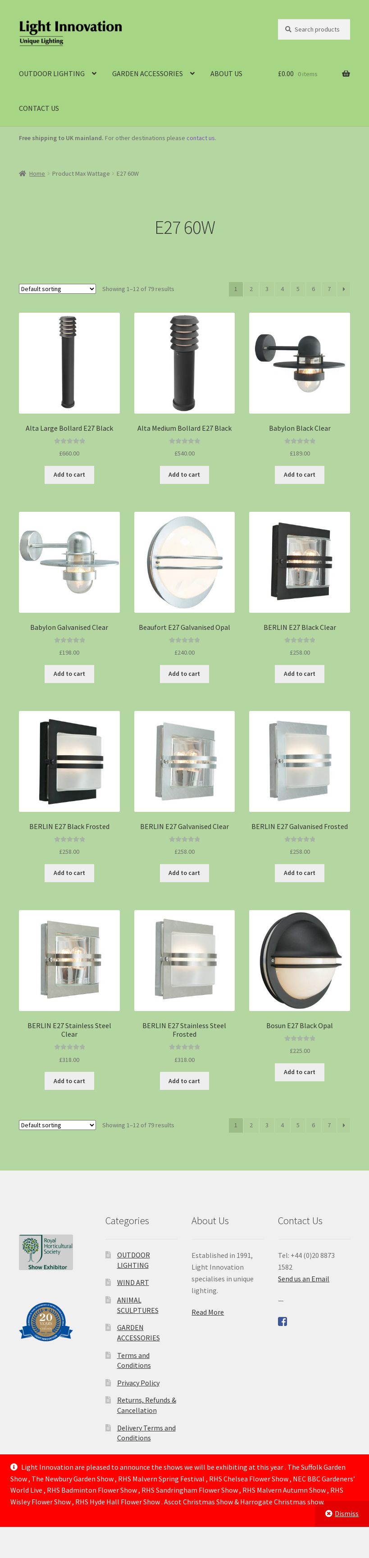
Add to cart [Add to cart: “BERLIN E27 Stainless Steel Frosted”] (184, 1081)
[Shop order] (57, 289)
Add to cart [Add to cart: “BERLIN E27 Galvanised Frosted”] (299, 873)
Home (37, 173)
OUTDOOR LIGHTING (52, 73)
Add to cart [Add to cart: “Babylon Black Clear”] (299, 474)
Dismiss (347, 1513)
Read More (207, 1312)
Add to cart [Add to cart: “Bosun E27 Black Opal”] (299, 1072)
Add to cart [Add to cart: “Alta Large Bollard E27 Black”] (69, 474)
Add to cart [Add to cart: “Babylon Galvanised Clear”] (69, 674)
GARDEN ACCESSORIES (147, 73)
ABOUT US (226, 73)
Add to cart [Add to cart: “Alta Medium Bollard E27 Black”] (184, 474)
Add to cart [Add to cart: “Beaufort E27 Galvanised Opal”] (184, 674)
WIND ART (133, 1282)
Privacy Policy (138, 1382)
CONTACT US (39, 108)
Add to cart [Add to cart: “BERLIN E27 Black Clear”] (299, 674)
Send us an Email (303, 1278)
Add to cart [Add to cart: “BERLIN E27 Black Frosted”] (69, 873)
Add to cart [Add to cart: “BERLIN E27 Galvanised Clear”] (184, 873)
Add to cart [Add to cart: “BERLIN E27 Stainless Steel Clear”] (69, 1081)
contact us (201, 138)
